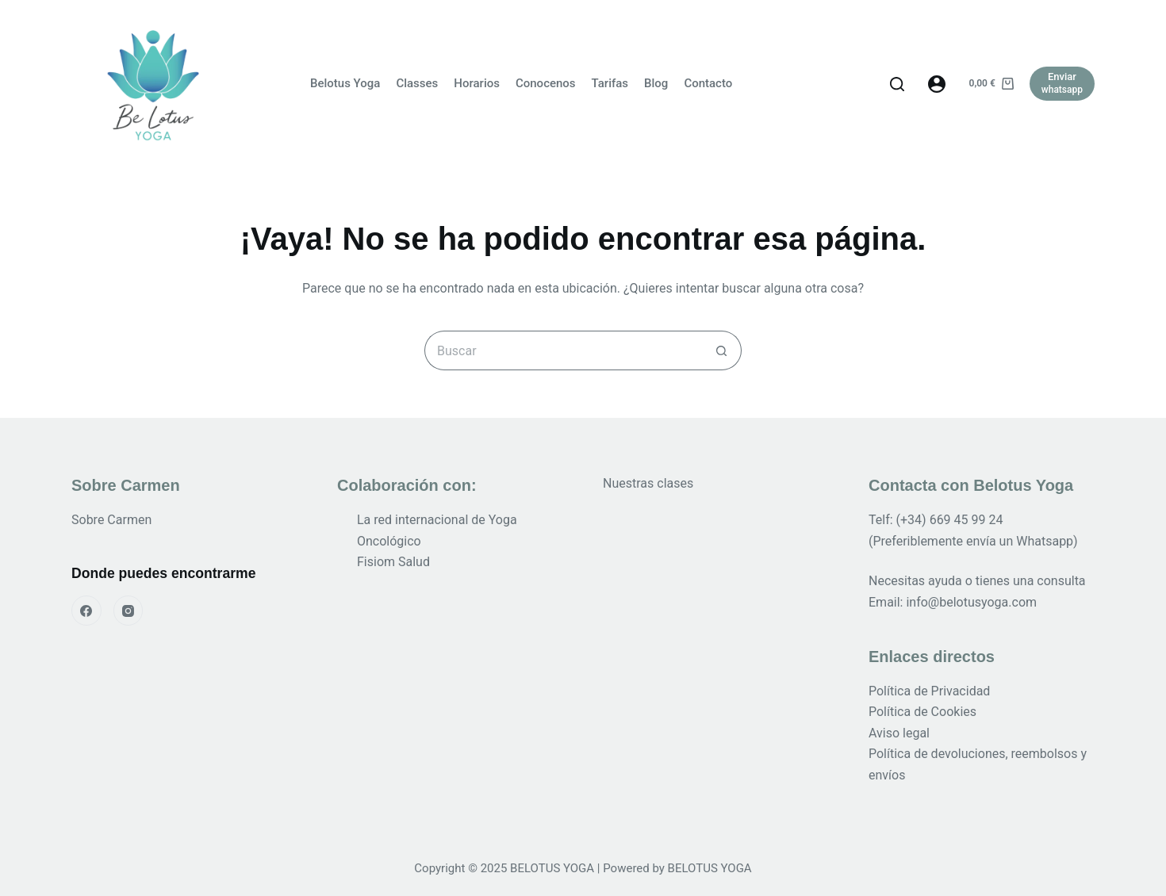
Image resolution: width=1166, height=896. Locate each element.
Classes (417, 83)
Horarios (477, 83)
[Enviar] (1062, 83)
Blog (656, 83)
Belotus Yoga (345, 83)
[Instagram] (128, 610)
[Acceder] (936, 84)
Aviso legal (899, 733)
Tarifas (610, 83)
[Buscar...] (563, 350)
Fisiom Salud (393, 561)
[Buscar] (897, 84)
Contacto (708, 83)
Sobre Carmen (111, 519)
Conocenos (546, 83)
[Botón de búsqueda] (722, 350)
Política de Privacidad (929, 691)
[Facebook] (86, 610)
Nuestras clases (648, 483)
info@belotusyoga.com (971, 602)
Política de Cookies (922, 711)
